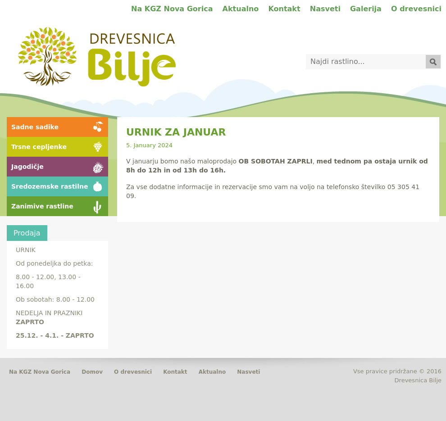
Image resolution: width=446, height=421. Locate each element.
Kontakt (284, 9)
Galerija (366, 9)
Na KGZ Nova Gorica (172, 9)
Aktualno (241, 9)
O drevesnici (416, 9)
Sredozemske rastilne (49, 186)
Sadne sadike (35, 127)
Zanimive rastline (42, 206)
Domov (92, 372)
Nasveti (325, 9)
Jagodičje (27, 166)
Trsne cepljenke (39, 146)
